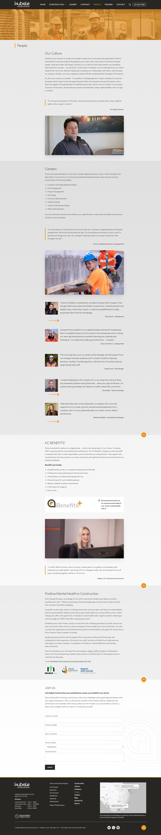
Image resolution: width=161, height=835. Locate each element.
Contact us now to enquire (55, 217)
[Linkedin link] (113, 827)
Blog (76, 798)
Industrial (53, 799)
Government (54, 793)
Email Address (51, 734)
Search (77, 803)
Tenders (77, 795)
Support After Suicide (96, 651)
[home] (22, 4)
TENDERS (108, 4)
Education (53, 790)
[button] (57, 4)
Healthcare (53, 796)
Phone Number (51, 725)
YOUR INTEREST (50, 743)
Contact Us (78, 801)
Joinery (77, 786)
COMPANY (85, 4)
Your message (50, 752)
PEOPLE (97, 4)
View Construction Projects (59, 783)
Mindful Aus (49, 637)
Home (42, 4)
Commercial (54, 787)
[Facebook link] (109, 827)
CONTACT (120, 4)
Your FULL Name (51, 716)
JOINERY (73, 4)
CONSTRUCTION (56, 4)
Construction (79, 783)
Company (77, 789)
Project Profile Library (57, 805)
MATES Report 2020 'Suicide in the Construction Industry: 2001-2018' (70, 661)
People (76, 792)
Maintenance (54, 801)
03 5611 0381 (139, 4)
